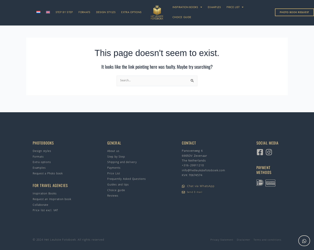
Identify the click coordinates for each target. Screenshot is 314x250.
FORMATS (84, 12)
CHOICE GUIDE (181, 17)
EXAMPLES (214, 7)
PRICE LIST (235, 7)
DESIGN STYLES (106, 12)
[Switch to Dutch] (38, 12)
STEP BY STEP (64, 12)
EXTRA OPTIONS (131, 12)
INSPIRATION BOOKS (187, 7)
